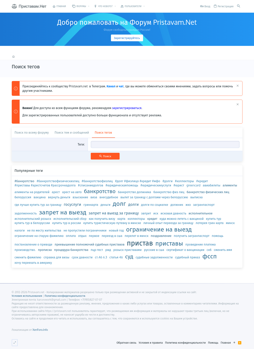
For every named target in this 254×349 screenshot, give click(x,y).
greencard (194, 185)
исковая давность (173, 213)
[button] (89, 6)
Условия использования (27, 295)
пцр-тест (97, 250)
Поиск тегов (103, 132)
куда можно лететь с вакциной (182, 219)
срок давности (82, 257)
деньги (106, 205)
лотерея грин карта (210, 223)
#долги (167, 181)
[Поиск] (238, 6)
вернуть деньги (59, 197)
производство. (25, 250)
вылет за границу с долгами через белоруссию (154, 197)
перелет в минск (136, 236)
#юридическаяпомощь (122, 185)
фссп (209, 256)
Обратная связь (126, 342)
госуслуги (72, 204)
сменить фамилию (28, 257)
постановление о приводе (33, 244)
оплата (71, 236)
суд (129, 256)
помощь (217, 236)
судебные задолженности (154, 257)
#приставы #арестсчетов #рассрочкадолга (45, 185)
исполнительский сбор (70, 219)
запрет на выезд (62, 212)
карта (121, 219)
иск (155, 213)
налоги (20, 230)
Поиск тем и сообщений (72, 132)
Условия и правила (151, 342)
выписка (196, 197)
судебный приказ (187, 257)
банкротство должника (134, 192)
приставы (169, 243)
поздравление (161, 236)
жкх (188, 205)
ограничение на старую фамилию (39, 236)
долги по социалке (154, 205)
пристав (140, 242)
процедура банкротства (71, 250)
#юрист (178, 185)
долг (119, 203)
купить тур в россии (66, 223)
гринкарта (90, 205)
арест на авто (72, 192)
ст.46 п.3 (101, 257)
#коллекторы (184, 181)
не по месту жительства (44, 230)
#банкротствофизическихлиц (58, 181)
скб (209, 250)
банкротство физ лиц (168, 192)
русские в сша (154, 250)
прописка (45, 250)
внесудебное (108, 197)
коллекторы (136, 219)
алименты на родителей (32, 192)
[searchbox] (165, 144)
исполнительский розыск (33, 219)
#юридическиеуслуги (156, 185)
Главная (226, 342)
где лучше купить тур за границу (38, 205)
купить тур (213, 219)
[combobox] (165, 144)
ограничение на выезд (159, 229)
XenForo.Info (40, 329)
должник (176, 205)
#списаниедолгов (90, 185)
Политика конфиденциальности (185, 342)
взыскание (80, 197)
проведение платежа (200, 244)
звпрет (146, 213)
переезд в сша (112, 236)
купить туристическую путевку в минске (112, 223)
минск (230, 223)
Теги (81, 144)
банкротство (100, 191)
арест (56, 192)
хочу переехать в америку (33, 263)
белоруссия (23, 197)
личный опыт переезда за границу (168, 223)
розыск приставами (127, 250)
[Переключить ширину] (15, 342)
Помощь (213, 342)
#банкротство (24, 181)
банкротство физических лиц (208, 192)
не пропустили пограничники (85, 230)
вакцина (40, 197)
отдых (82, 236)
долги (133, 204)
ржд (108, 250)
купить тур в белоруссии (32, 223)
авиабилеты (211, 185)
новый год (116, 230)
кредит (152, 219)
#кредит (202, 181)
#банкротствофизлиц (97, 181)
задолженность (26, 213)
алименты (230, 185)
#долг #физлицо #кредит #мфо (137, 181)
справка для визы (56, 257)
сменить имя (223, 250)
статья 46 (116, 257)
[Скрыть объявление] (237, 86)
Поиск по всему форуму (32, 132)
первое (94, 236)
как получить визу (102, 219)
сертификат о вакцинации (185, 250)
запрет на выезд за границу (114, 212)
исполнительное (201, 213)
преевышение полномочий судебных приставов (89, 244)
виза (93, 197)
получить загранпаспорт (191, 236)
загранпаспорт (204, 205)
